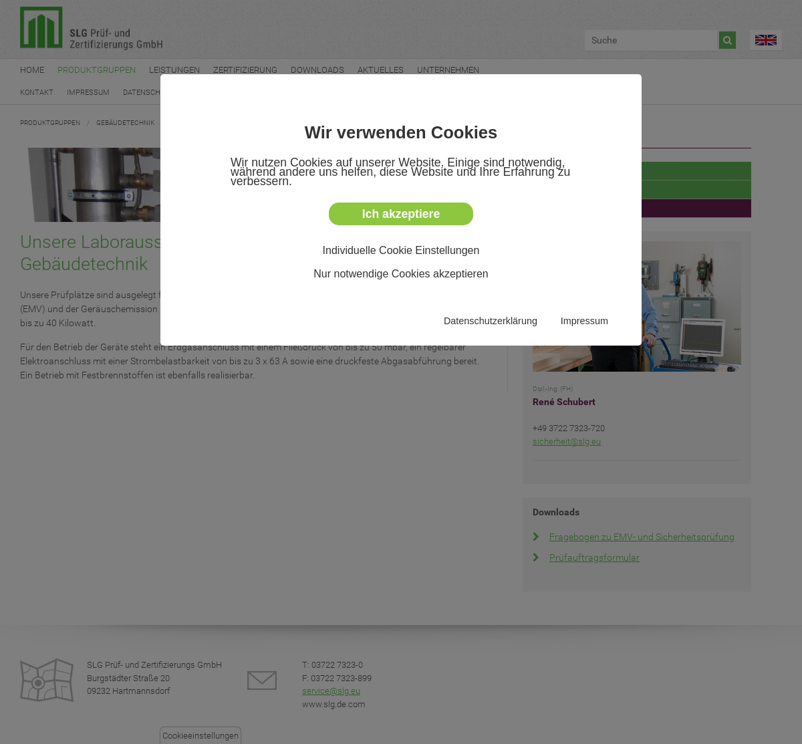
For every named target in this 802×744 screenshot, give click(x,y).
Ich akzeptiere (401, 214)
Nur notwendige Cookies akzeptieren (400, 273)
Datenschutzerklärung (490, 321)
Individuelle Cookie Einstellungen (401, 250)
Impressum (584, 321)
